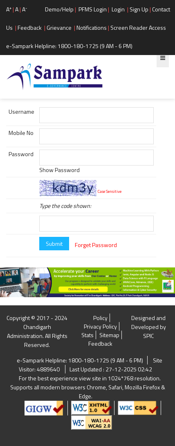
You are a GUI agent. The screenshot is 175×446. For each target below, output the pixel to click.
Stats (87, 335)
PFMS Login (93, 9)
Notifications (91, 27)
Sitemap (109, 335)
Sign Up (139, 9)
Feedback (30, 27)
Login (118, 9)
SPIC (148, 335)
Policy (100, 318)
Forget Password (96, 245)
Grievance (59, 27)
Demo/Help (59, 9)
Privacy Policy (100, 326)
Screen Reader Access (138, 27)
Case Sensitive (109, 191)
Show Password (59, 170)
